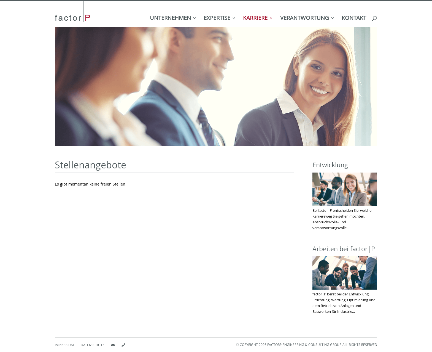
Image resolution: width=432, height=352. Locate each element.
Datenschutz (92, 345)
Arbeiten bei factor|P (343, 249)
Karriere (255, 19)
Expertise (217, 19)
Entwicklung (330, 165)
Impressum (64, 345)
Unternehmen (170, 19)
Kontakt (354, 19)
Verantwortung (304, 19)
